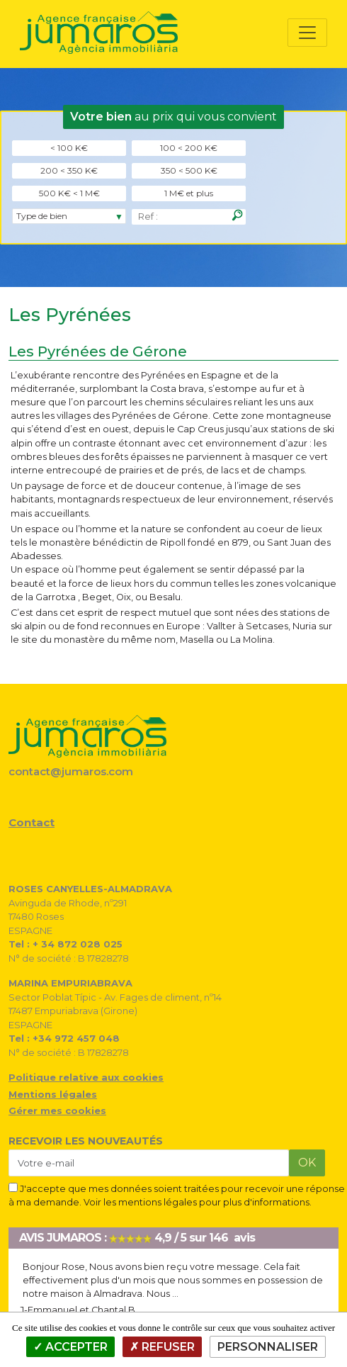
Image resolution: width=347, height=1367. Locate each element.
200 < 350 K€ (69, 170)
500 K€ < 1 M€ (69, 193)
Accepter (70, 1347)
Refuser (162, 1347)
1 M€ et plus (188, 193)
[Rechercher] (237, 215)
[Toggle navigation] (307, 32)
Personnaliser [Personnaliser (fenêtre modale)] (267, 1347)
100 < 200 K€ (188, 147)
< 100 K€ (69, 147)
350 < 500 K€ (189, 170)
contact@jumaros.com (70, 771)
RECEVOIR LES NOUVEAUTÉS (85, 1141)
